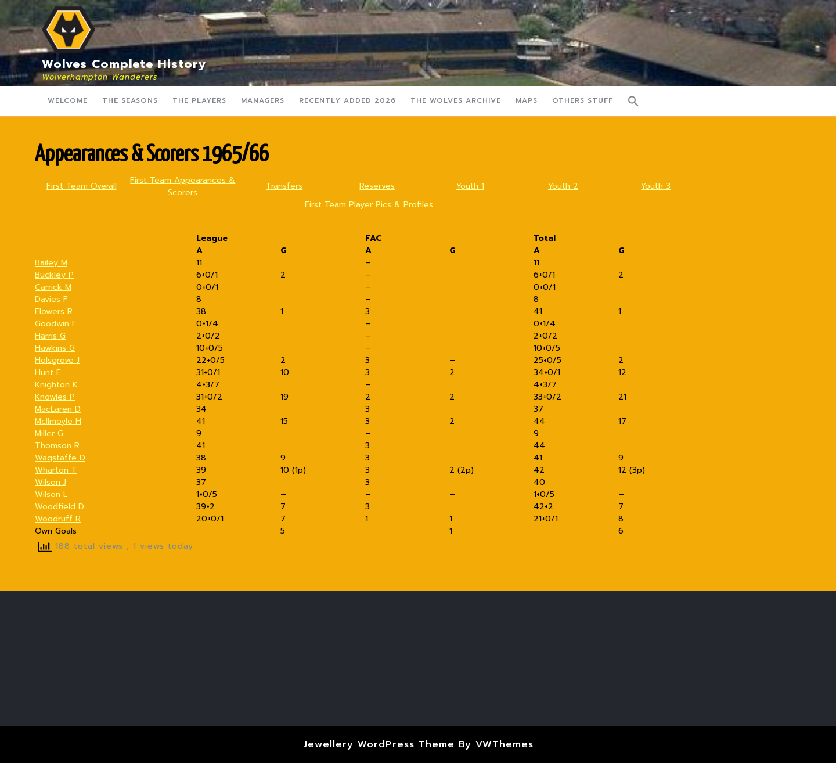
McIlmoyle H (58, 421)
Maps (527, 100)
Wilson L (51, 494)
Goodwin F (56, 324)
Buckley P (54, 275)
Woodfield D (59, 507)
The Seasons (130, 100)
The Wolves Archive (455, 100)
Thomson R (57, 446)
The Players (199, 100)
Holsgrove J (57, 360)
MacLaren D (58, 409)
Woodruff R (58, 519)
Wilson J (50, 482)
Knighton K (56, 385)
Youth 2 (563, 186)
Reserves (377, 186)
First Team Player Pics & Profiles (369, 205)
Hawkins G (55, 348)
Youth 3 (656, 186)
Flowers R (54, 311)
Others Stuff (582, 100)
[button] (633, 101)
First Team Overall (81, 186)
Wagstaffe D (60, 458)
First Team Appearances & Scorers (182, 186)
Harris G (50, 336)
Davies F (51, 299)
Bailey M (51, 263)
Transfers (284, 186)
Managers (262, 100)
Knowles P (55, 397)
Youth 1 (470, 186)
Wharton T (56, 470)
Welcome (68, 100)
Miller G (49, 433)
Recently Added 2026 (347, 100)
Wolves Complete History (124, 64)
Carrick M (53, 287)
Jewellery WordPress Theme (379, 744)
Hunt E (48, 372)
